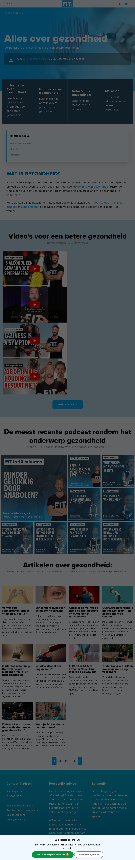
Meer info (67, 847)
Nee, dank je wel (89, 854)
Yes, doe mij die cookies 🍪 (52, 854)
